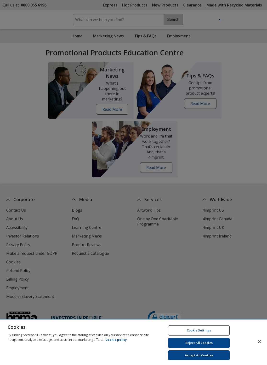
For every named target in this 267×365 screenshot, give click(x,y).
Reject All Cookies (199, 346)
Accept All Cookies (199, 358)
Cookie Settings (199, 333)
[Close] (259, 344)
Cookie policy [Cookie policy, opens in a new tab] (116, 342)
